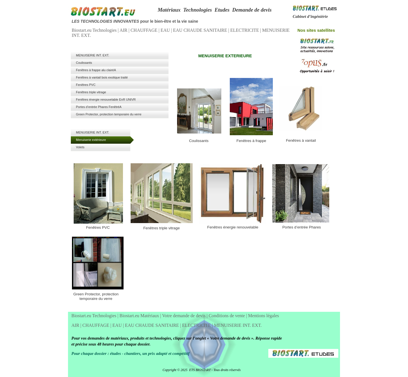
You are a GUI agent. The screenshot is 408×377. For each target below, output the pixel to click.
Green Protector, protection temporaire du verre (96, 296)
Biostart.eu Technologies (95, 30)
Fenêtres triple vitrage (161, 228)
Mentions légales (263, 315)
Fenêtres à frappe (251, 141)
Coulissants (199, 141)
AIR (124, 30)
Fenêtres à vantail (301, 140)
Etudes (222, 10)
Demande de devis (251, 10)
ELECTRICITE (245, 30)
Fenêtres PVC (98, 227)
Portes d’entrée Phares (301, 227)
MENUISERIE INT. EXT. (238, 325)
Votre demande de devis (184, 315)
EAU (166, 30)
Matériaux (169, 10)
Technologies (197, 10)
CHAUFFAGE (145, 30)
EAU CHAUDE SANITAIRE (200, 30)
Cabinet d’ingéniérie (310, 16)
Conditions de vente (227, 315)
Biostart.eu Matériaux (140, 315)
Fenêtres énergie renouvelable (232, 227)
